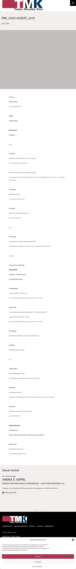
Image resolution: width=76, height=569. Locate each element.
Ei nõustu (38, 562)
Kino (3, 476)
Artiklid (8, 476)
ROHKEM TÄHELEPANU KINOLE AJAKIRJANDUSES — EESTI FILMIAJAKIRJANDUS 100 (33, 484)
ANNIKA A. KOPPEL (14, 480)
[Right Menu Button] (73, 3)
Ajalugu (13, 476)
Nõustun (38, 556)
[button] (73, 540)
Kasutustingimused (37, 566)
